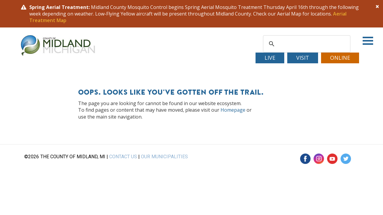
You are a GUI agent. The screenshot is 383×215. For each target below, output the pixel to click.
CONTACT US (123, 156)
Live (270, 57)
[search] (306, 43)
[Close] (377, 6)
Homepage (233, 110)
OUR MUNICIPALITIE (163, 156)
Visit (302, 57)
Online (340, 57)
